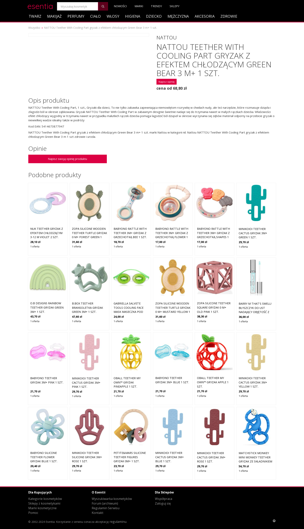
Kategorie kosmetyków (45, 499)
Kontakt (97, 513)
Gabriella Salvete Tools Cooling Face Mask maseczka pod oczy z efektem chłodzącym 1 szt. (128, 312)
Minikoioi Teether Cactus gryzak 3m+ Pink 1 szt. (86, 382)
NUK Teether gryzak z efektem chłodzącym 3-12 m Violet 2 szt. (46, 233)
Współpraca (163, 499)
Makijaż (54, 16)
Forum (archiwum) (105, 503)
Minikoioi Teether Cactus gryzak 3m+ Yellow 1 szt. (253, 382)
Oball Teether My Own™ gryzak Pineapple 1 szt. (127, 382)
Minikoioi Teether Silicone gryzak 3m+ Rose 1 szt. (87, 457)
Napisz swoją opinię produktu (67, 159)
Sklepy (174, 6)
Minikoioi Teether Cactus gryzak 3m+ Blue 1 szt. (169, 457)
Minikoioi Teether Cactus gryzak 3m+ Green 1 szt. (253, 233)
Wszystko (34, 27)
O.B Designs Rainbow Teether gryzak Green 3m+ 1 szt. (47, 307)
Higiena (132, 16)
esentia (40, 5)
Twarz (35, 16)
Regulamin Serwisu (105, 508)
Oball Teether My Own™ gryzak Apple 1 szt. (213, 382)
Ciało (95, 16)
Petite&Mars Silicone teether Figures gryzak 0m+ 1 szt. (130, 457)
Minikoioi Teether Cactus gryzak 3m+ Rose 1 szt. (211, 457)
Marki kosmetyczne (42, 508)
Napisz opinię (166, 81)
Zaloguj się (163, 503)
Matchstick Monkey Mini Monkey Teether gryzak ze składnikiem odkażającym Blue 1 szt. (255, 461)
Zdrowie (228, 16)
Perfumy (75, 16)
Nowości (120, 6)
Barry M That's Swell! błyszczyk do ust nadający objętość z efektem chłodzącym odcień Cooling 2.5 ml (255, 312)
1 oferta (34, 246)
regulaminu (118, 521)
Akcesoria (205, 16)
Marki (139, 6)
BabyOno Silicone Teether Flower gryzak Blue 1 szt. (43, 457)
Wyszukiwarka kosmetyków (112, 499)
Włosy (113, 16)
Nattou (166, 37)
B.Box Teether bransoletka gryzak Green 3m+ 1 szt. (87, 308)
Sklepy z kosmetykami (44, 503)
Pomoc (33, 513)
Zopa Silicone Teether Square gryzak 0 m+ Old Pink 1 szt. (214, 307)
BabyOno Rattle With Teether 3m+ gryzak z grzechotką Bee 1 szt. (130, 233)
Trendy (156, 6)
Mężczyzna (178, 16)
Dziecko (154, 16)
